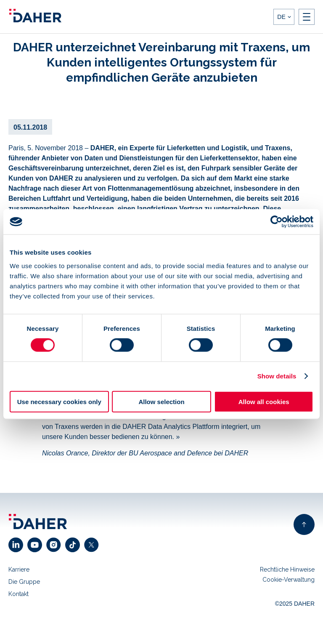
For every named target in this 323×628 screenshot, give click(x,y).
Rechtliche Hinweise (287, 569)
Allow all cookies (263, 401)
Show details (277, 376)
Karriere (18, 569)
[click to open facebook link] (74, 545)
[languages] (283, 17)
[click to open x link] (93, 545)
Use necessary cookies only (59, 401)
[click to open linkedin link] (17, 545)
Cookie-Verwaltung (288, 579)
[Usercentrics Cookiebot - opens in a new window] (276, 222)
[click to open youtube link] (36, 545)
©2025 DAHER (295, 603)
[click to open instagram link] (55, 545)
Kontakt (18, 594)
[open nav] (307, 17)
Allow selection (161, 401)
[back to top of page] (304, 524)
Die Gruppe (24, 581)
